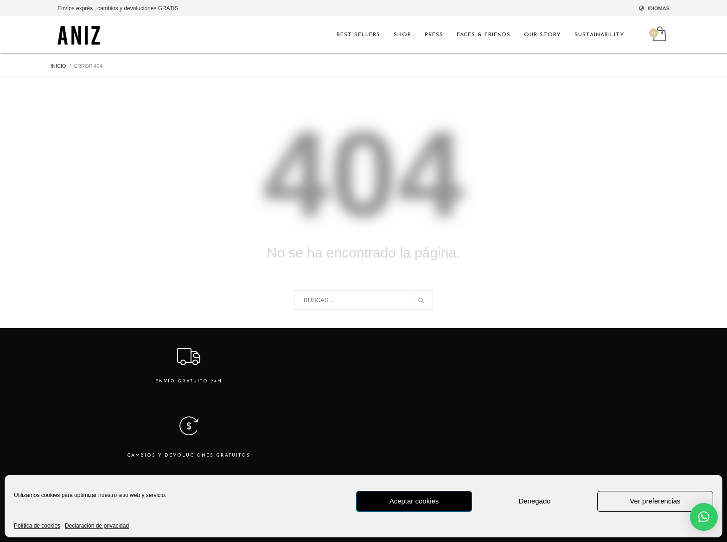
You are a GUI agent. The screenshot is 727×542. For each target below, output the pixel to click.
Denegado (534, 501)
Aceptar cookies (414, 501)
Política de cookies (37, 526)
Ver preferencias (655, 501)
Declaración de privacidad (97, 526)
